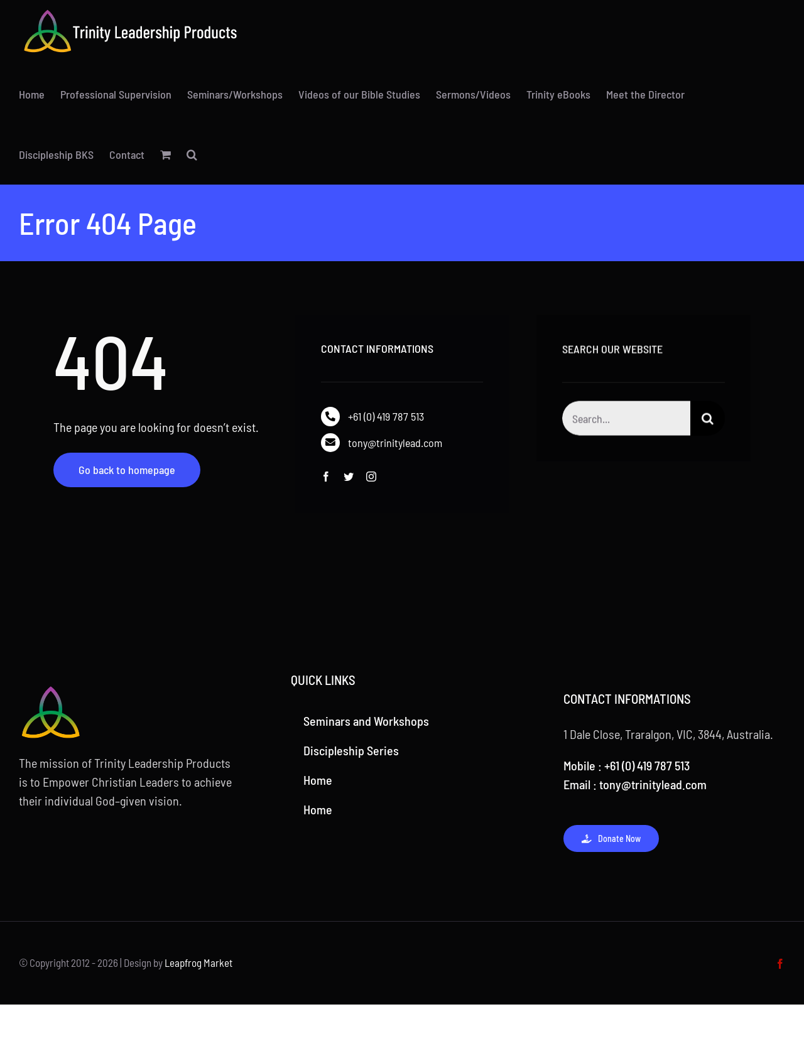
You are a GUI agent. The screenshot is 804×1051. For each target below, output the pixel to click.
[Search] (707, 420)
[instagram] (371, 477)
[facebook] (326, 477)
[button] (192, 154)
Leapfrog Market (198, 962)
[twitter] (349, 477)
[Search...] (626, 420)
